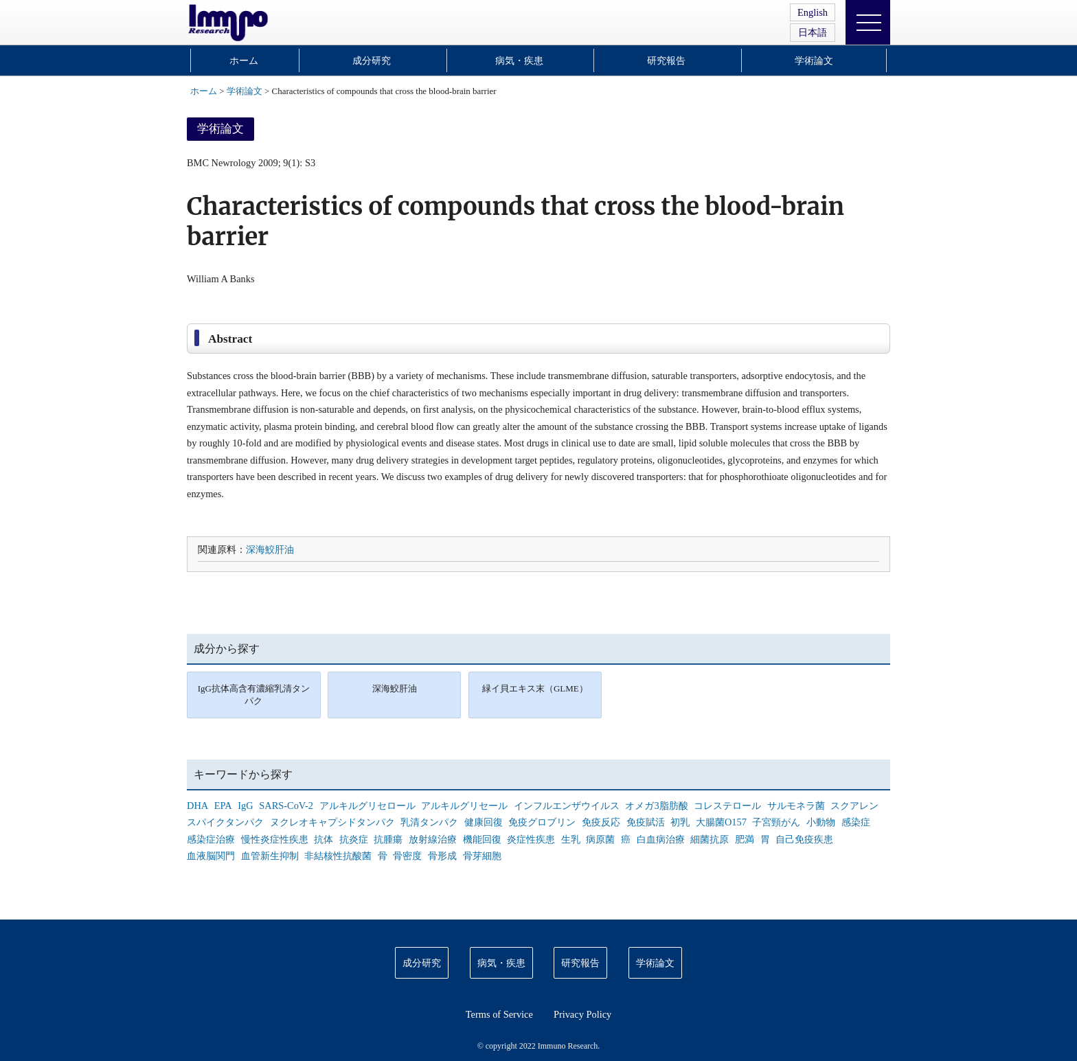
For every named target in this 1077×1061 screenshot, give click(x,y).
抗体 (323, 839)
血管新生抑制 (270, 855)
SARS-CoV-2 (286, 805)
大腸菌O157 (721, 822)
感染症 (855, 822)
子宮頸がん (776, 822)
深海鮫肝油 (270, 549)
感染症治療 (211, 839)
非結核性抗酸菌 (338, 855)
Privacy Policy (582, 1014)
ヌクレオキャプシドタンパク (332, 822)
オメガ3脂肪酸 (656, 805)
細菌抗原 (709, 839)
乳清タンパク (429, 822)
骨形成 (442, 855)
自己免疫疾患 (804, 839)
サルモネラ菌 (796, 805)
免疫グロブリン (542, 822)
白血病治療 (661, 839)
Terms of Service (499, 1014)
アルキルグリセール (464, 805)
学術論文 (814, 60)
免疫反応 (601, 822)
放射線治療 (433, 839)
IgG (245, 805)
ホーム (243, 60)
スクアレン (854, 805)
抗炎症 (353, 839)
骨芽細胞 (482, 855)
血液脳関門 (211, 855)
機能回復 (482, 839)
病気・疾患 (519, 60)
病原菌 (600, 839)
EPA (223, 805)
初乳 (680, 822)
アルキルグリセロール (367, 805)
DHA (197, 805)
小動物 (820, 822)
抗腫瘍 (388, 839)
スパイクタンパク (225, 822)
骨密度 (407, 855)
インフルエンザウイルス (567, 805)
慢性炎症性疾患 (274, 839)
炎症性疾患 (531, 839)
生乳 (570, 839)
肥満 (744, 839)
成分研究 (371, 60)
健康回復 (483, 822)
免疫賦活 (645, 822)
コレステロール (727, 805)
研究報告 (666, 60)
